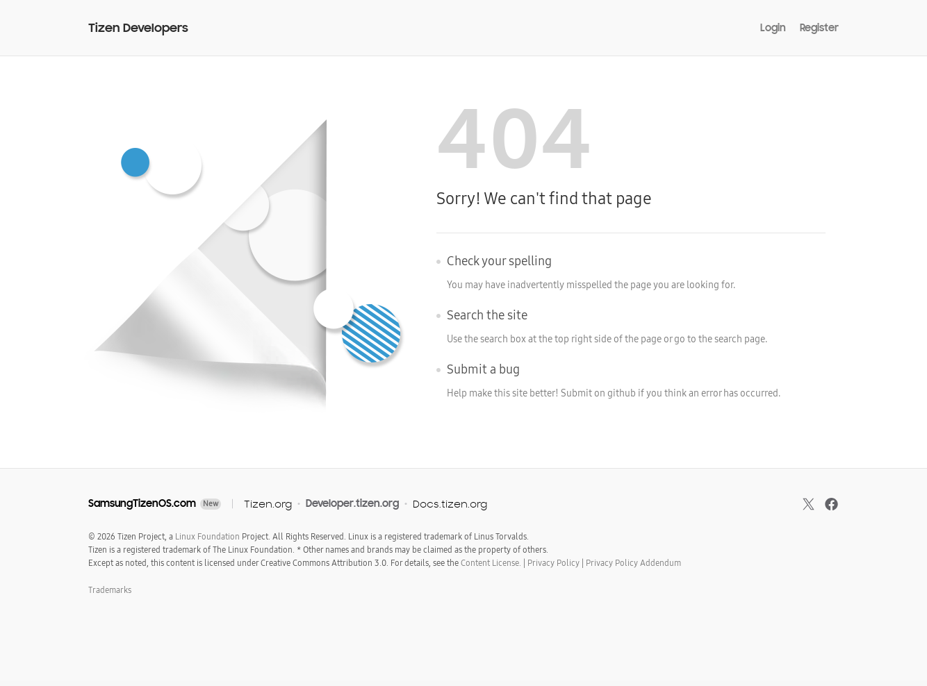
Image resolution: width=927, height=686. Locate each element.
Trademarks (109, 590)
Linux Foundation (207, 537)
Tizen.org (268, 503)
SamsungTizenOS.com (142, 503)
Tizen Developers (138, 28)
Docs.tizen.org (450, 503)
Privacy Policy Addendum (633, 563)
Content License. (491, 563)
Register (819, 28)
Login (773, 28)
